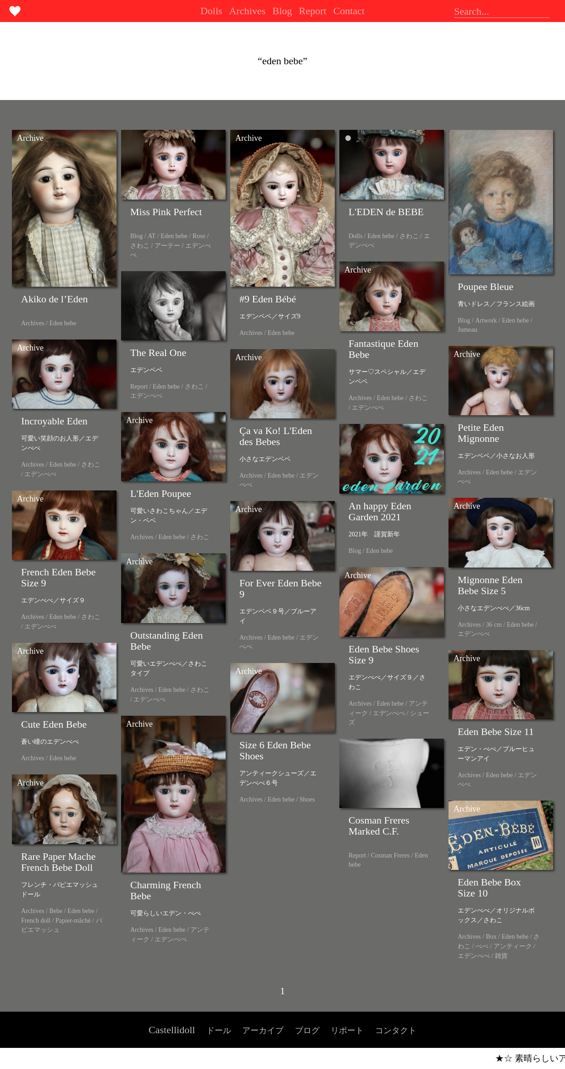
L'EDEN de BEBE (386, 211)
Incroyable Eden (54, 421)
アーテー (167, 245)
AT (151, 236)
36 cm (494, 624)
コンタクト (395, 1030)
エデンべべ (368, 407)
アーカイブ (262, 1030)
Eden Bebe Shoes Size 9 (384, 654)
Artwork (486, 320)
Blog (282, 11)
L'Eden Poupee (160, 493)
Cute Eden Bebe (54, 724)
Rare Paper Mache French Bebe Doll (58, 862)
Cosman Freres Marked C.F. (379, 825)
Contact (349, 11)
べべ (482, 946)
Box (491, 936)
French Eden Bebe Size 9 (58, 577)
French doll (35, 920)
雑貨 (501, 955)
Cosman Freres (390, 855)
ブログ (307, 1030)
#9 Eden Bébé (267, 299)
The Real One (158, 352)
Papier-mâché (73, 920)
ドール (218, 1030)
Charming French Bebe (165, 890)
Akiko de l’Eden (54, 299)
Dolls (211, 11)
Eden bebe (62, 323)
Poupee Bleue (486, 286)
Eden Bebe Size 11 (496, 731)
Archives (247, 11)
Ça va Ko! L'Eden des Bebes (275, 436)
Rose (199, 236)
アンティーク (512, 946)
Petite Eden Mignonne (481, 433)
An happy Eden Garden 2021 (380, 511)
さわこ (140, 245)
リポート (347, 1030)
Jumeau (467, 329)
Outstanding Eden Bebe (166, 640)
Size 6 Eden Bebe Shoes (275, 750)
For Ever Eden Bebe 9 (280, 588)
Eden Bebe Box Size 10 (489, 887)
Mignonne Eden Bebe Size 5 (490, 585)
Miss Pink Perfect (166, 211)
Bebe (55, 911)
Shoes (307, 799)
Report (313, 11)
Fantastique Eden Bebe (383, 349)
